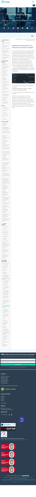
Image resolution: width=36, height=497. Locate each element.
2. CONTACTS (4, 228)
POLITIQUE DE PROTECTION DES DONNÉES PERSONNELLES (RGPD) (24, 479)
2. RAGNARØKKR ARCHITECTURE (5, 267)
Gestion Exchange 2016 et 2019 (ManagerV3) (5, 85)
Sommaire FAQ (4, 107)
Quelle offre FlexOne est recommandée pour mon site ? (5, 137)
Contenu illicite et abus (22, 478)
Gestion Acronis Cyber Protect (5, 102)
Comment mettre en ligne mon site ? (5, 145)
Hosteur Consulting (4, 380)
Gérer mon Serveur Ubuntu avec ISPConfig (5, 68)
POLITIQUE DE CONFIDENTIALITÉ (7, 479)
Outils (11, 477)
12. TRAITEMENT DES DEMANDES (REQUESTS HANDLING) (6, 333)
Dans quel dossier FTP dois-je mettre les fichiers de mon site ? (5, 175)
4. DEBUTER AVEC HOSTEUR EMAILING (5, 232)
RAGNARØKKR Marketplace (4, 345)
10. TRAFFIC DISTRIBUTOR (4, 327)
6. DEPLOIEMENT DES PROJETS (5, 279)
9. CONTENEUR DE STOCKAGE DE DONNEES (5, 323)
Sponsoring (3, 403)
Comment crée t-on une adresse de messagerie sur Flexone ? (5, 188)
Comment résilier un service (5, 58)
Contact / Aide (6, 477)
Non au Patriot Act (13, 478)
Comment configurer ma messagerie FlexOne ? (5, 159)
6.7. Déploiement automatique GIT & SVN (6, 306)
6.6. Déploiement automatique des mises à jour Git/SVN (6, 302)
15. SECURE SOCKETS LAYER (5, 342)
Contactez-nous (17, 477)
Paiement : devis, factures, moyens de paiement (5, 51)
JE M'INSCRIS (18, 364)
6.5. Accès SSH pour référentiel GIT (6, 297)
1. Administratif (5, 108)
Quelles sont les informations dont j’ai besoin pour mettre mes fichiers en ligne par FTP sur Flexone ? (6, 181)
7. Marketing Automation (4, 239)
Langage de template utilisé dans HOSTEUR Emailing (5, 256)
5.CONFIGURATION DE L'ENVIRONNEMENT (6, 276)
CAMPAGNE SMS (4, 97)
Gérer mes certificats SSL (4, 64)
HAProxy (2, 400)
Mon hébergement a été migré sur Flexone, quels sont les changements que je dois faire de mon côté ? (6, 218)
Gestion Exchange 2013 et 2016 (5, 82)
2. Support (4, 110)
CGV (31, 477)
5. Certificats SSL (5, 115)
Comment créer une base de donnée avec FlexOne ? (5, 164)
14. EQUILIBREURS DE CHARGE (5, 339)
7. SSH (3, 318)
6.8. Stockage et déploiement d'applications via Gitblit (6, 311)
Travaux (28, 477)
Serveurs (2, 399)
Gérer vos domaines (5, 48)
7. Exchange (4, 119)
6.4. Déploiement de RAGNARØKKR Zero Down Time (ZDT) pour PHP (6, 292)
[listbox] (33, 36)
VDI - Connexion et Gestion (5, 92)
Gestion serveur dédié (5, 89)
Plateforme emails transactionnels (5, 95)
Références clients (4, 377)
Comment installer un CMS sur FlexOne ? (5, 149)
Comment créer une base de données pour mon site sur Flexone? (5, 199)
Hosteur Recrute (4, 379)
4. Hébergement (5, 114)
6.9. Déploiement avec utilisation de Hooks (6, 315)
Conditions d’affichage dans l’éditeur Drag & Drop (5, 251)
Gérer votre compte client (6, 43)
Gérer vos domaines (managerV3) (5, 46)
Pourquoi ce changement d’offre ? (4, 124)
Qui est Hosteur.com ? (5, 376)
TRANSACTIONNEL (5, 241)
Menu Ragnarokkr (5, 263)
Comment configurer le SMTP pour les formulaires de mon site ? (5, 169)
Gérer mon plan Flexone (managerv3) (5, 72)
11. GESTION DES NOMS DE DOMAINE (5, 330)
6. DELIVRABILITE (5, 236)
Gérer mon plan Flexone (5, 75)
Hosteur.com (23, 477)
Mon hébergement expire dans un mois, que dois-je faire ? (6, 128)
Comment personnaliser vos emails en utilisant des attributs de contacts (5, 245)
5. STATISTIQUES (5, 234)
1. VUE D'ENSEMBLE (5, 264)
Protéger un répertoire (4, 100)
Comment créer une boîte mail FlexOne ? (5, 152)
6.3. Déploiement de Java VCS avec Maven (6, 288)
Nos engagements (4, 383)
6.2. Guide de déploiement (5, 284)
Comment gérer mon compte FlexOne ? (5, 142)
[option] (33, 36)
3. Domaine (4, 112)
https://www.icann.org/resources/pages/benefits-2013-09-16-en (14, 439)
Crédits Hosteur (4, 381)
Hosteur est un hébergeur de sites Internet (14, 475)
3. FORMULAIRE (4, 230)
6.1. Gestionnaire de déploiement (6, 282)
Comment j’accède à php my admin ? (5, 203)
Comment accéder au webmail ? (5, 155)
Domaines (3, 396)
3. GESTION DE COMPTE (4, 270)
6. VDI (3, 117)
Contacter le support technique (5, 55)
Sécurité (2, 397)
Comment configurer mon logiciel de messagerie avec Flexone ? (5, 193)
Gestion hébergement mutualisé (4, 79)
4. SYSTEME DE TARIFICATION (4, 273)
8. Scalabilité (4, 320)
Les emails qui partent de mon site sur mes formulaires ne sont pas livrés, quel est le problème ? (6, 209)
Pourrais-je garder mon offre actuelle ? (6, 132)
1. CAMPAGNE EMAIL (5, 226)
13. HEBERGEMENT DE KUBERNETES (5, 337)
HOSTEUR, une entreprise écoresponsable (9, 385)
